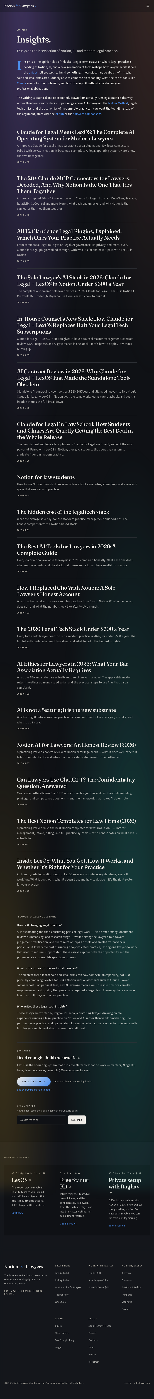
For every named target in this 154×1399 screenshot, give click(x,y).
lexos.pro (127, 1383)
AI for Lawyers (61, 1333)
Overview (126, 1273)
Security (125, 1309)
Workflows (127, 1302)
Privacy (92, 1354)
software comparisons (87, 114)
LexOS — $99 (95, 1273)
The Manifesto (62, 1294)
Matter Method (118, 103)
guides (33, 72)
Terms (91, 1347)
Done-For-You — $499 (99, 1287)
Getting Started (62, 1280)
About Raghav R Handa (100, 1326)
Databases (127, 1280)
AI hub (59, 114)
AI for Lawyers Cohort (99, 1280)
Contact (92, 1333)
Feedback (93, 1340)
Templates (127, 1294)
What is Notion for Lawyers (68, 1287)
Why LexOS (60, 1302)
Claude (21, 83)
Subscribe (76, 1120)
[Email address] (41, 1119)
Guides (58, 1326)
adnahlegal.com (142, 1383)
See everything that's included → (35, 1090)
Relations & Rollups (131, 1287)
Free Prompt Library (64, 1340)
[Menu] (148, 6)
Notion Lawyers (23, 1266)
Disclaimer (94, 1361)
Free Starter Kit (62, 1273)
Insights (58, 1347)
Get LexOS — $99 (34, 1081)
